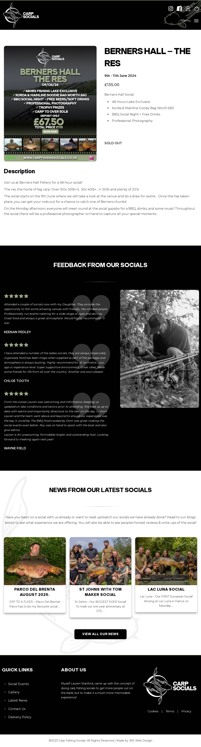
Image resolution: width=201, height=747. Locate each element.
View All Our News (100, 634)
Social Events (18, 684)
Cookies (153, 711)
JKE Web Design (140, 740)
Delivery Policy (19, 717)
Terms (170, 711)
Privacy (186, 711)
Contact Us (17, 709)
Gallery (14, 692)
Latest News (17, 700)
